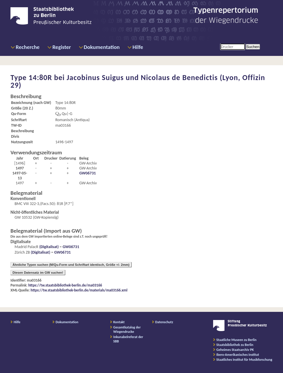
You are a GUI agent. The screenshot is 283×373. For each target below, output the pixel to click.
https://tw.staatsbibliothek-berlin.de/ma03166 (65, 285)
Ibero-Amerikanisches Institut (237, 355)
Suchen (252, 47)
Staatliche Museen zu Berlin (236, 340)
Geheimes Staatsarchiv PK (235, 350)
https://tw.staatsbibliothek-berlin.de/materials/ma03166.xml (79, 290)
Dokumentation (102, 47)
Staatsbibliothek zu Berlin (234, 345)
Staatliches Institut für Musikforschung (244, 360)
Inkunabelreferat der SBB (128, 339)
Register (61, 47)
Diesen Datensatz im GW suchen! (38, 272)
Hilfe (137, 47)
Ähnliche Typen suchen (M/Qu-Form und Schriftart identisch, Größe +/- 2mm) (71, 264)
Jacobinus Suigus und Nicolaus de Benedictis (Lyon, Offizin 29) (137, 81)
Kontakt (119, 322)
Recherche (28, 47)
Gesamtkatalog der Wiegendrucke (127, 329)
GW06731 (87, 173)
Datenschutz (164, 322)
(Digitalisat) (48, 246)
